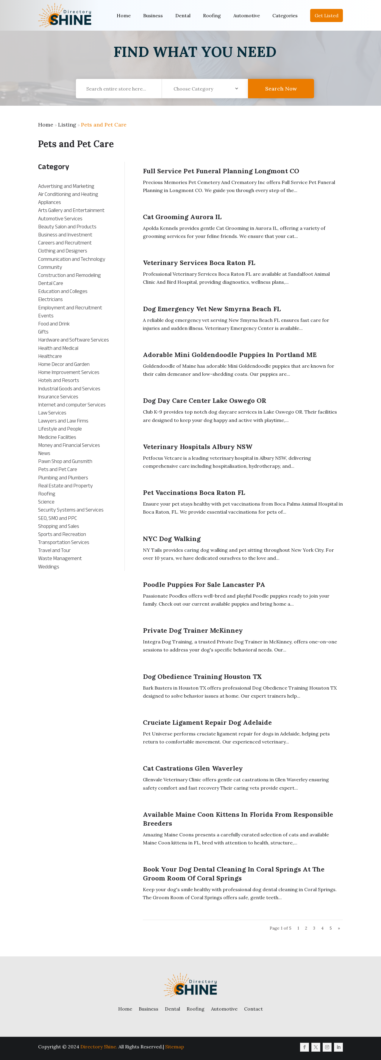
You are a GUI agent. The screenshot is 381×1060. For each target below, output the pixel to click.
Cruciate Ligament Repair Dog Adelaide (207, 722)
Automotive (246, 15)
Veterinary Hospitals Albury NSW (197, 446)
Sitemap (174, 1047)
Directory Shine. (98, 1047)
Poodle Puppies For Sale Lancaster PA (204, 584)
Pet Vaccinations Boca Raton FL (194, 492)
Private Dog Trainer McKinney (193, 630)
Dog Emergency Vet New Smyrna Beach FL (212, 309)
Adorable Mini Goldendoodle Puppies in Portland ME (230, 354)
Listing (67, 124)
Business (153, 15)
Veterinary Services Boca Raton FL (199, 262)
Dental (182, 15)
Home (124, 15)
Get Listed (326, 15)
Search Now (281, 94)
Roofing (212, 15)
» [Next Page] (339, 928)
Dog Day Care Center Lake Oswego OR (204, 400)
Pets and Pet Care (104, 124)
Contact (253, 1009)
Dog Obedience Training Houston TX (202, 676)
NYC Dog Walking (172, 538)
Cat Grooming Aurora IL (182, 217)
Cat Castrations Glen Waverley (193, 768)
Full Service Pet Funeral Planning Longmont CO (221, 171)
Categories (285, 15)
